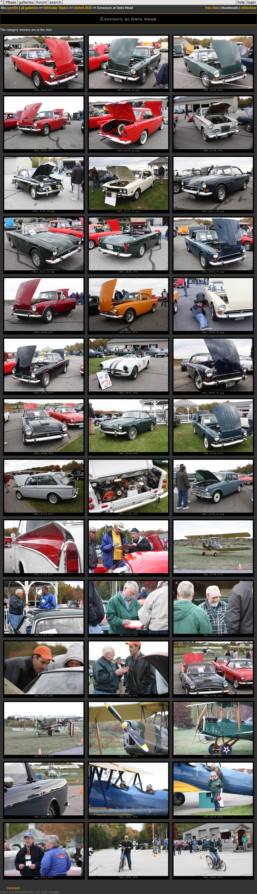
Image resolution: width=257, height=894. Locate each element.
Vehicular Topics (55, 8)
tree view (212, 8)
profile (13, 8)
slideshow (248, 8)
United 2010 (83, 8)
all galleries (29, 8)
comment (13, 888)
